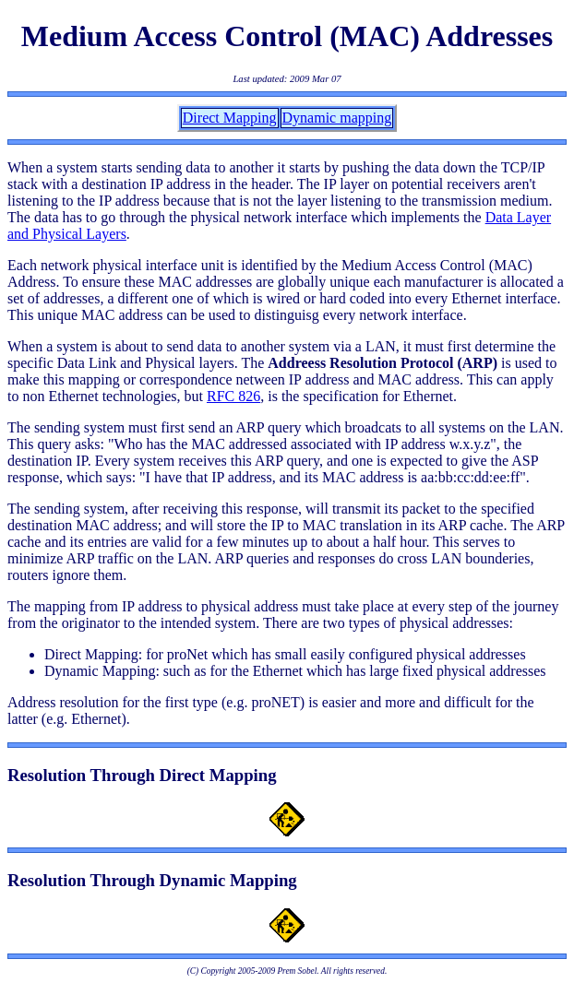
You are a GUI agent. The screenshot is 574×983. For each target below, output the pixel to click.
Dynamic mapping (337, 117)
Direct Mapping (230, 117)
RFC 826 (233, 396)
